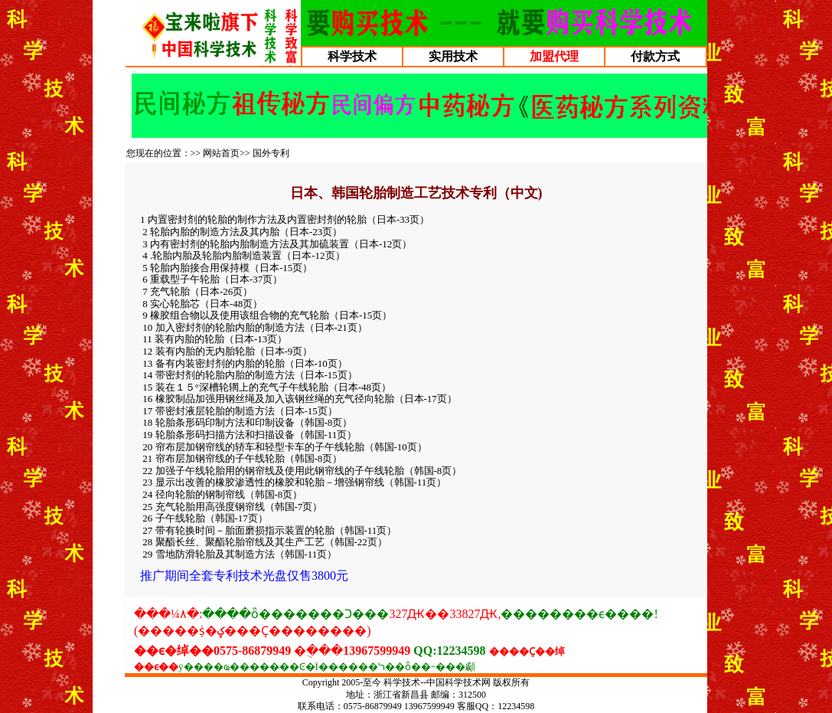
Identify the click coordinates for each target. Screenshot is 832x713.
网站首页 (221, 153)
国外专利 (271, 153)
